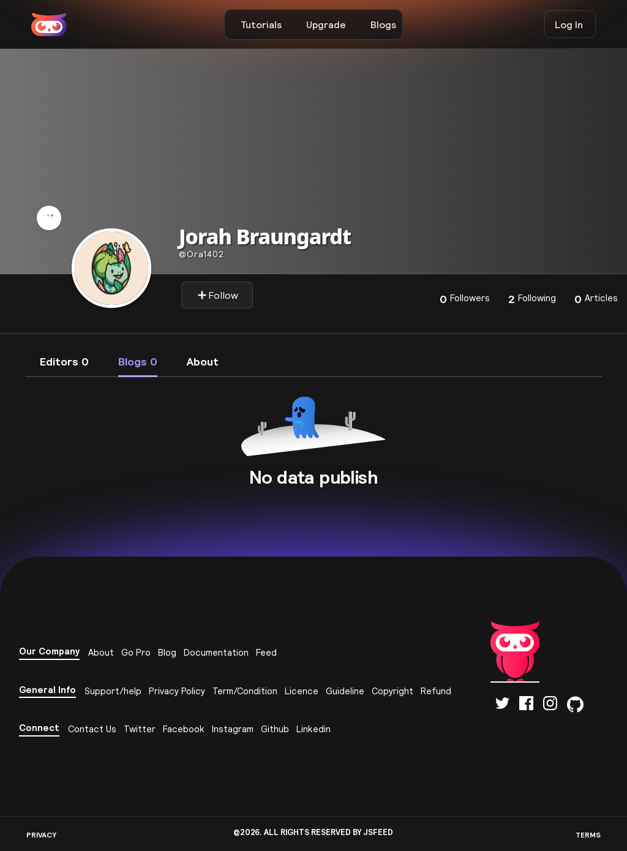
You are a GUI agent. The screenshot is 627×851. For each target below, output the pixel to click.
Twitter (140, 729)
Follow (217, 295)
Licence (301, 691)
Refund (436, 691)
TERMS (588, 835)
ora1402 (201, 254)
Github (275, 729)
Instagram (232, 729)
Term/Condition (244, 691)
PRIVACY (41, 835)
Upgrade (326, 24)
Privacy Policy (177, 691)
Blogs (383, 24)
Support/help (112, 691)
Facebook (184, 729)
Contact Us (92, 729)
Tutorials (261, 24)
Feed (266, 652)
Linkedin (313, 729)
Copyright (392, 691)
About (101, 652)
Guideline (345, 691)
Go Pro (136, 652)
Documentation (216, 652)
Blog (167, 652)
